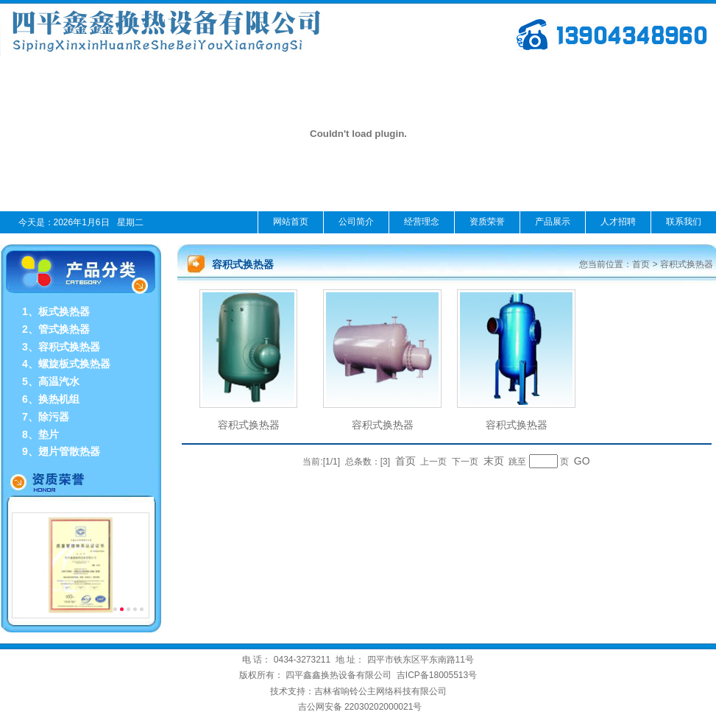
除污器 (53, 417)
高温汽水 (58, 381)
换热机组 (58, 399)
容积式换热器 (69, 347)
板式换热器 (64, 311)
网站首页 (290, 221)
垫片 (48, 434)
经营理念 (421, 221)
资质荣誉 (487, 221)
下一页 (465, 461)
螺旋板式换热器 (74, 364)
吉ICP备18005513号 (437, 675)
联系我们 (683, 221)
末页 (493, 461)
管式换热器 (64, 329)
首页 (641, 264)
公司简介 (356, 221)
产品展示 (552, 221)
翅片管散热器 (69, 451)
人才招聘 (618, 221)
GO (582, 461)
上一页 (433, 461)
